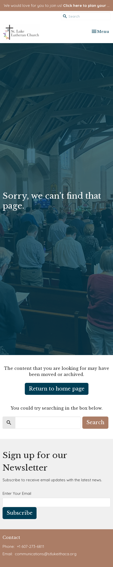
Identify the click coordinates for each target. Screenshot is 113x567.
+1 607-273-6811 (30, 546)
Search (95, 422)
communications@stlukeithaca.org (45, 553)
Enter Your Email (17, 493)
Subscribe (19, 513)
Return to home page (56, 389)
